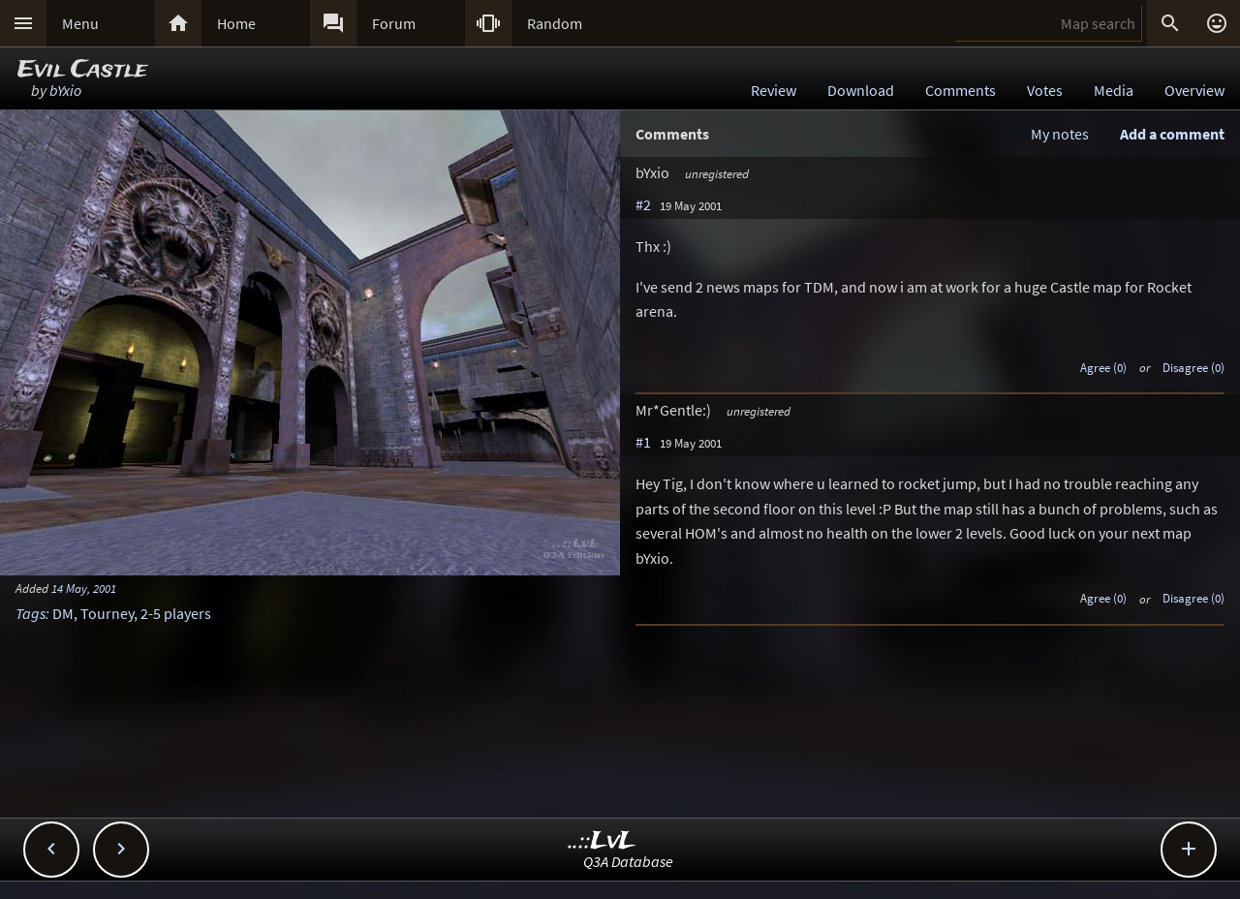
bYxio (65, 90)
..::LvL (602, 841)
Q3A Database (628, 861)
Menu (80, 23)
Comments (960, 90)
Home (236, 23)
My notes (1060, 133)
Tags (31, 613)
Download (860, 90)
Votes (1045, 90)
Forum (394, 23)
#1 (643, 441)
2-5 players (175, 613)
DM (63, 613)
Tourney (107, 613)
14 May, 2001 (83, 588)
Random (554, 23)
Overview (1194, 90)
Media (1113, 90)
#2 (643, 204)
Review (773, 90)
